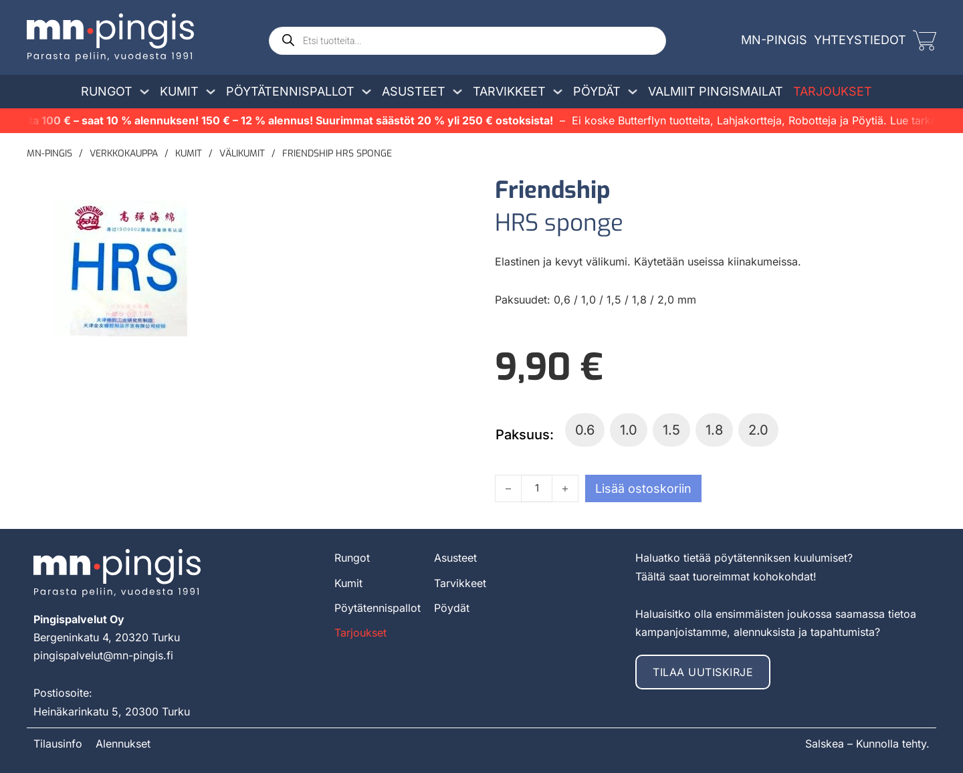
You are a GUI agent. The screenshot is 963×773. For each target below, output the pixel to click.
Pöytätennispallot (290, 91)
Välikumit (242, 153)
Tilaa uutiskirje (703, 672)
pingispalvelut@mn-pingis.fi (103, 655)
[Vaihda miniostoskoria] (924, 40)
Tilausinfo (57, 743)
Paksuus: (525, 435)
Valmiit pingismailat (715, 91)
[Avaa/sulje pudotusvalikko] (144, 91)
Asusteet (413, 91)
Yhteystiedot (860, 40)
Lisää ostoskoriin (643, 488)
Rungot (106, 91)
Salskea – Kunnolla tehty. (867, 743)
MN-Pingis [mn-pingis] (774, 40)
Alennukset (123, 743)
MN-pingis (49, 153)
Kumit (179, 91)
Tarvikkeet (509, 91)
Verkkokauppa (124, 153)
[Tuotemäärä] (537, 488)
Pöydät (597, 91)
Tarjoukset (832, 91)
